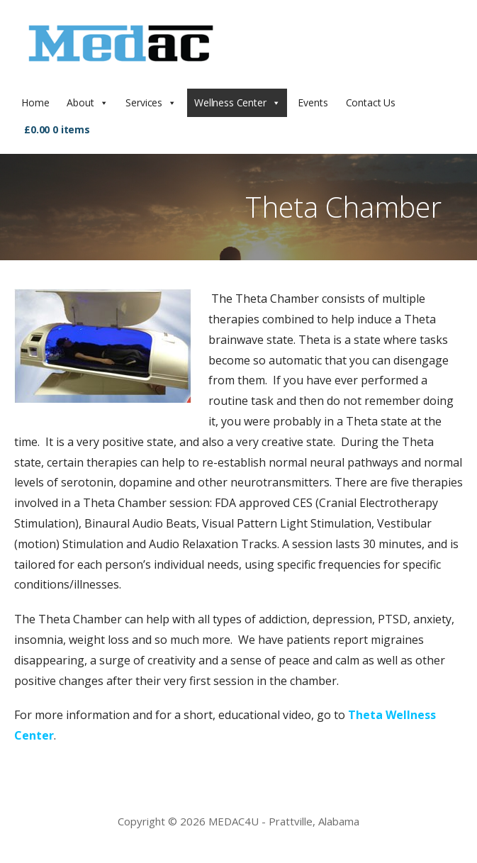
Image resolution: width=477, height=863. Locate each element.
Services (143, 102)
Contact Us (370, 102)
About (80, 102)
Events (312, 102)
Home (35, 102)
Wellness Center (230, 102)
